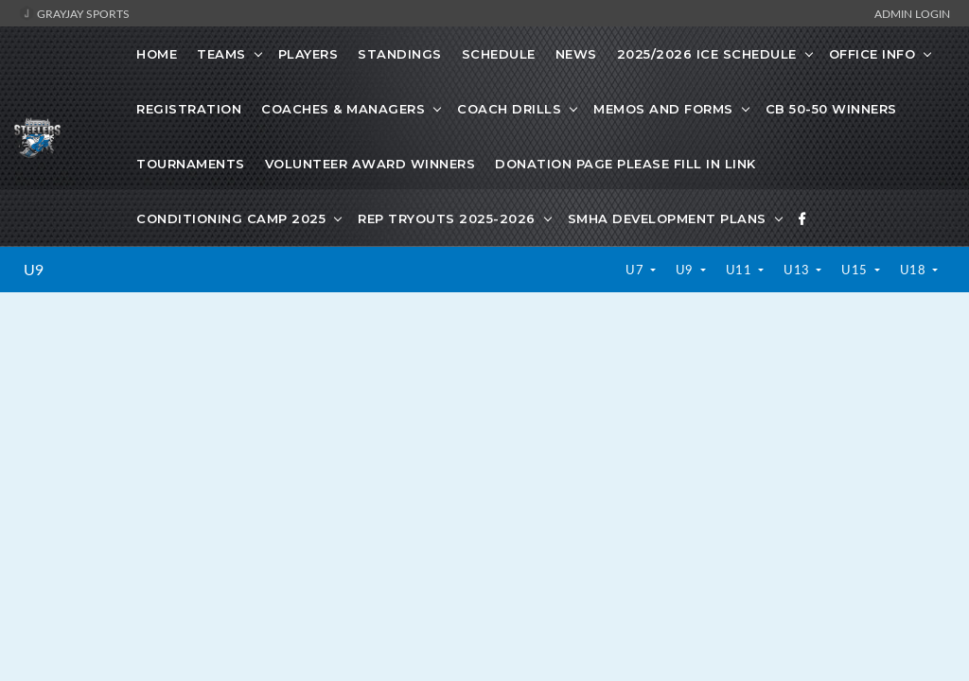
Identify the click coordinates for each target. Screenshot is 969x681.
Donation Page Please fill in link (625, 163)
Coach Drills (509, 108)
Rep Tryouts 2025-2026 (447, 218)
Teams (221, 53)
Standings (400, 53)
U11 (740, 269)
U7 (636, 269)
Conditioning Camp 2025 (231, 218)
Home (156, 53)
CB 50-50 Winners (831, 108)
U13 (798, 269)
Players (308, 53)
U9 (34, 269)
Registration (188, 108)
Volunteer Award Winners (370, 163)
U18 (914, 269)
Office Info (872, 53)
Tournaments (190, 163)
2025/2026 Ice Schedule (707, 53)
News (576, 53)
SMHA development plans (667, 218)
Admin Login (912, 13)
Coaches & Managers (343, 108)
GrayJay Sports (74, 13)
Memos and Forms (663, 108)
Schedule (499, 53)
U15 (856, 269)
